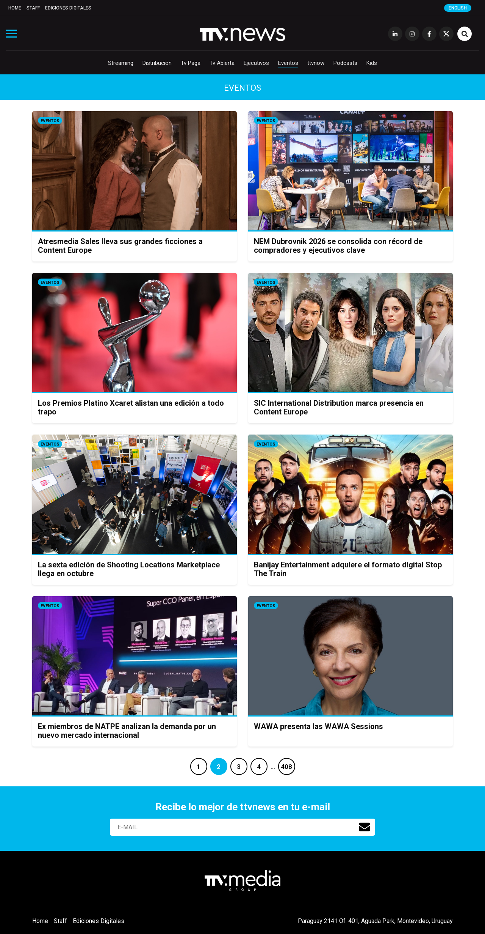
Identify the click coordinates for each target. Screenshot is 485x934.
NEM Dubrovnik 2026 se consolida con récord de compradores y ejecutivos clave (338, 246)
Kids (371, 63)
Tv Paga (190, 63)
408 (286, 766)
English (458, 8)
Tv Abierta (222, 63)
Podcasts (345, 63)
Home (14, 8)
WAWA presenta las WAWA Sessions (318, 726)
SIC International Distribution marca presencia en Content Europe (339, 407)
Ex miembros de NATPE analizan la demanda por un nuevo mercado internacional (127, 731)
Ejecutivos (256, 63)
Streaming (120, 63)
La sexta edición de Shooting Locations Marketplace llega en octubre (129, 569)
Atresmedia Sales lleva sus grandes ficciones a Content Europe (120, 246)
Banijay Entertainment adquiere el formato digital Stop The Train (348, 569)
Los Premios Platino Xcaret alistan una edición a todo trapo (131, 407)
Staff (33, 8)
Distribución (157, 63)
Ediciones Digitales (68, 8)
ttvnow (315, 63)
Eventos (288, 63)
